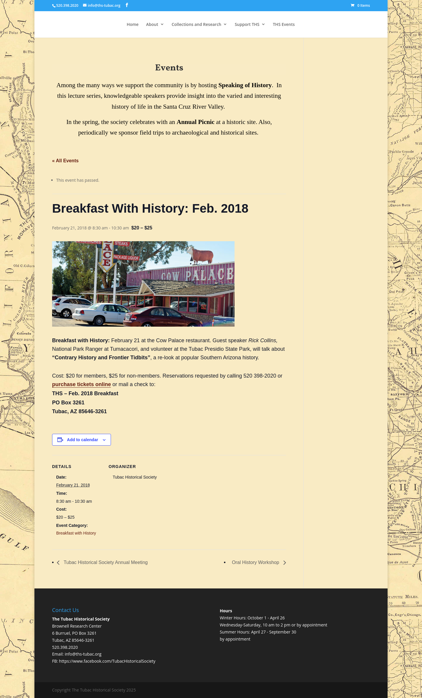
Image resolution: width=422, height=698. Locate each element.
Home (133, 24)
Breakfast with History (76, 533)
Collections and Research (196, 24)
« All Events (65, 160)
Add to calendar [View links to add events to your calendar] (82, 439)
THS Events (284, 24)
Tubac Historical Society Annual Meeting (105, 562)
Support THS (247, 24)
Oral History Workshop (256, 562)
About (152, 24)
